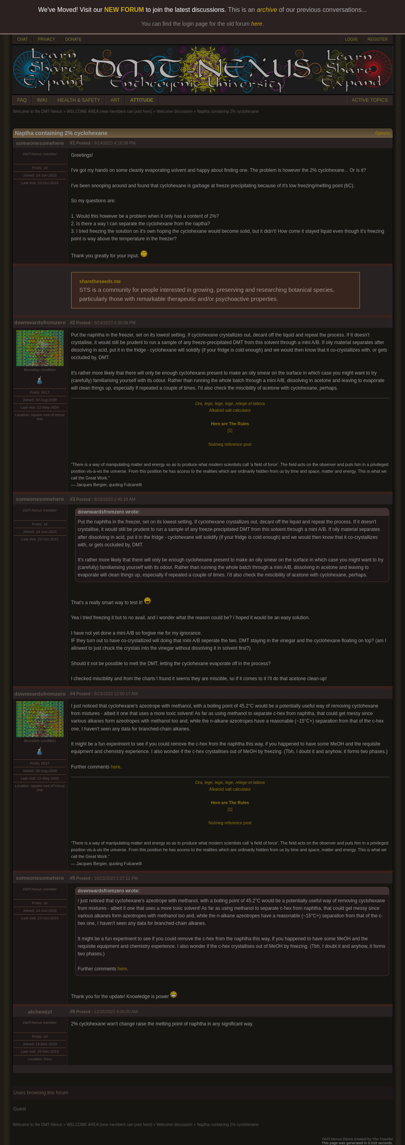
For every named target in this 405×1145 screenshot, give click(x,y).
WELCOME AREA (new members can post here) (109, 111)
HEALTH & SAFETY (79, 100)
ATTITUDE (141, 100)
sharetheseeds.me (100, 281)
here (115, 767)
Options (382, 133)
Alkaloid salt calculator (230, 410)
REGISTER (377, 39)
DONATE (73, 39)
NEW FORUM (124, 9)
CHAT (22, 39)
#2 (72, 322)
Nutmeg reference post (229, 444)
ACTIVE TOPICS (370, 100)
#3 (72, 499)
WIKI (42, 100)
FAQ (22, 100)
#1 (72, 143)
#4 (72, 693)
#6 (72, 1011)
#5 (72, 878)
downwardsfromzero (40, 322)
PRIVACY (46, 39)
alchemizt (40, 1012)
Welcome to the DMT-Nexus (37, 111)
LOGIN (351, 39)
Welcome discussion (175, 111)
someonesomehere (40, 143)
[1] (230, 430)
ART (115, 100)
